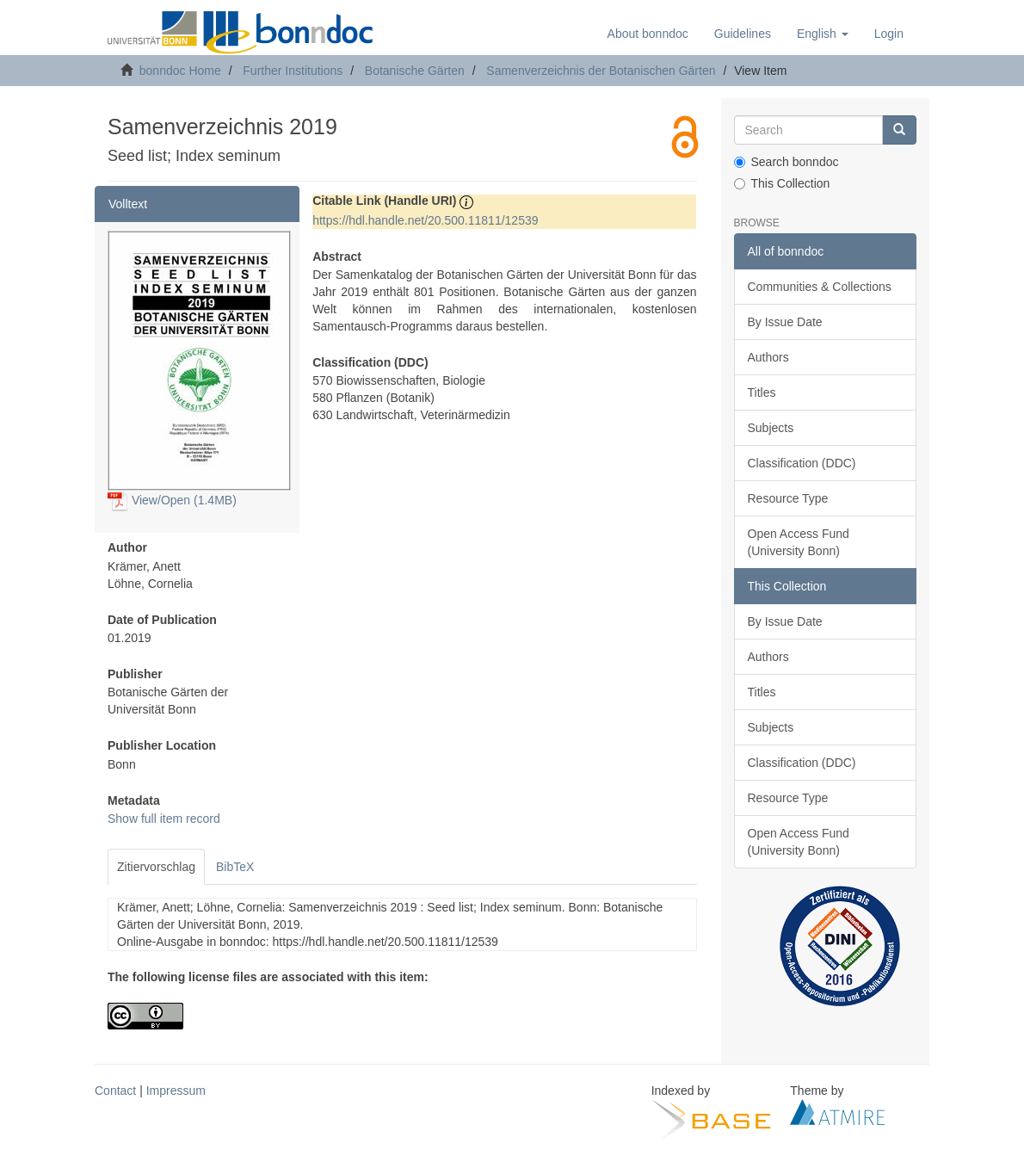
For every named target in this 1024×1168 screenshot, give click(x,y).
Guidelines (742, 33)
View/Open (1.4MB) (172, 500)
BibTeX (235, 867)
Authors (768, 357)
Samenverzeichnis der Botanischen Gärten (600, 70)
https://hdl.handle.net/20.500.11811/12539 (425, 220)
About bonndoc (648, 33)
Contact (115, 1090)
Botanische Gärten (415, 70)
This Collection (782, 183)
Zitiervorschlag (156, 867)
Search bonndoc (786, 162)
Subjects (771, 428)
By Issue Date (785, 322)
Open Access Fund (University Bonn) (798, 542)
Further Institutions (292, 70)
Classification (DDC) (802, 463)
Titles (762, 392)
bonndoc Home (180, 70)
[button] (822, 33)
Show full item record (164, 818)
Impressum (176, 1090)
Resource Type (788, 498)
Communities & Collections (819, 287)
